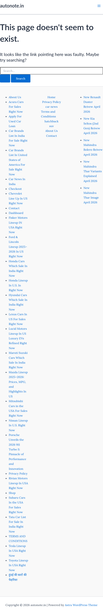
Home (51, 97)
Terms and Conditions (48, 114)
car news (51, 106)
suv (51, 126)
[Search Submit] (5, 78)
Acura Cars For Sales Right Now (16, 106)
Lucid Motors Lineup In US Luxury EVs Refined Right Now (18, 338)
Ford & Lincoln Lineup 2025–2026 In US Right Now (18, 246)
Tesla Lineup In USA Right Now (17, 550)
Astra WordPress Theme (81, 605)
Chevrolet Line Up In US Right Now (18, 198)
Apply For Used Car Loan (15, 121)
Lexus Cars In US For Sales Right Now (18, 319)
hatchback (52, 121)
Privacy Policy (18, 473)
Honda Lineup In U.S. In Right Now (18, 285)
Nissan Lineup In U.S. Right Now (18, 425)
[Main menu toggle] (99, 6)
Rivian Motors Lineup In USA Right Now (18, 483)
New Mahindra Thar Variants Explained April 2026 (93, 171)
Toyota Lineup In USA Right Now (18, 565)
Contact (14, 208)
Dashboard (16, 213)
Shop (12, 493)
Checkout (15, 189)
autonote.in (12, 6)
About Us (15, 97)
